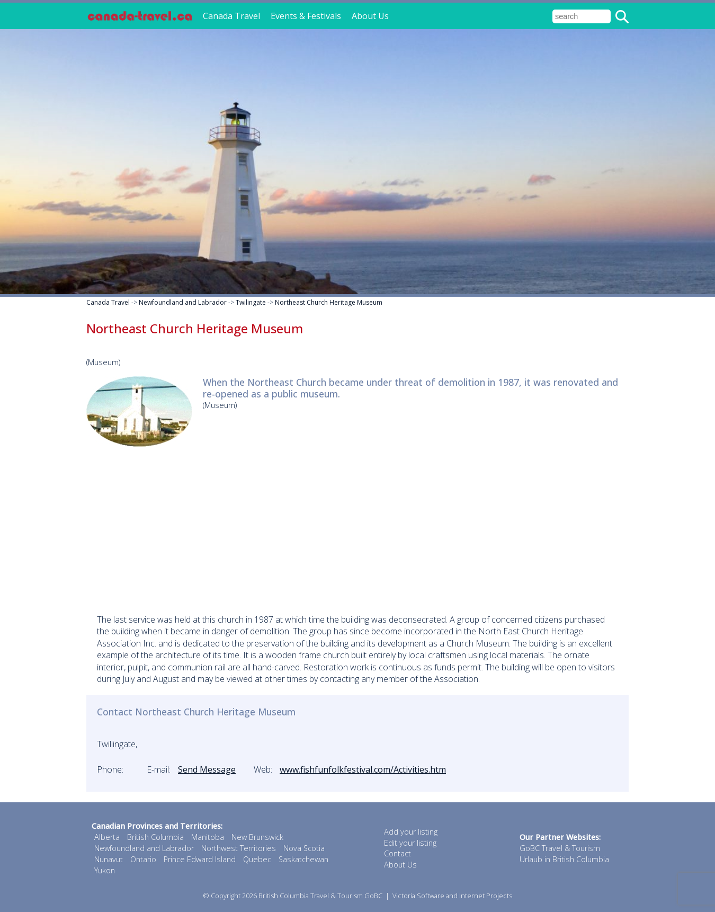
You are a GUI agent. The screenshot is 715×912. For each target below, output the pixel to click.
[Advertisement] (357, 529)
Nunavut (108, 859)
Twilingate (251, 302)
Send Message (207, 769)
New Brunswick (257, 837)
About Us (370, 16)
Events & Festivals (306, 16)
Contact (397, 853)
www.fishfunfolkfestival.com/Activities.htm (363, 769)
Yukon (104, 870)
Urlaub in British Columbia (564, 859)
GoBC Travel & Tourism (560, 848)
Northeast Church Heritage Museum (328, 302)
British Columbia (155, 837)
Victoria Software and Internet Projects (452, 895)
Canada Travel (231, 16)
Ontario (143, 859)
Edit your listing (410, 843)
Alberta (107, 837)
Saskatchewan (303, 859)
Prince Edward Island (200, 859)
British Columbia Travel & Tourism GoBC (320, 895)
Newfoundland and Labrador (183, 302)
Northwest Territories (238, 848)
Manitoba (207, 837)
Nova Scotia (304, 848)
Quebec (257, 859)
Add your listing (410, 832)
